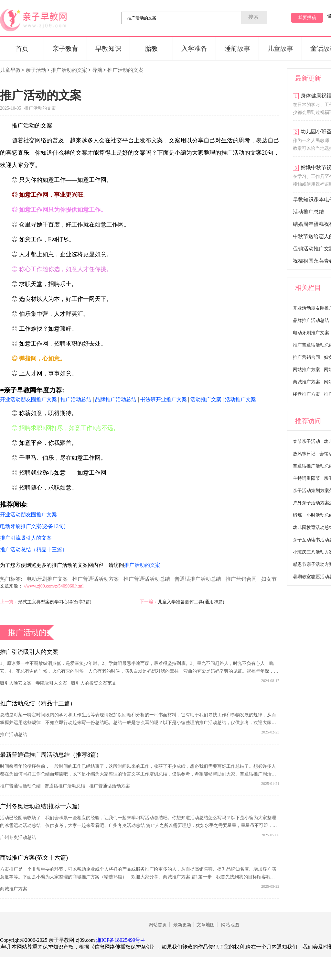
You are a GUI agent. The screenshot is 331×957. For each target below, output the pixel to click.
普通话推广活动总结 (198, 579)
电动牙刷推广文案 (47, 579)
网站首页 (158, 924)
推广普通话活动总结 (146, 579)
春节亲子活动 (306, 441)
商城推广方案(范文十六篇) (34, 857)
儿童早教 (10, 70)
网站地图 (230, 924)
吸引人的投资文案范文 (93, 683)
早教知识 (108, 48)
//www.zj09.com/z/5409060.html (54, 586)
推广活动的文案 (69, 70)
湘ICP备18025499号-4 (120, 940)
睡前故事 (237, 48)
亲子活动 (36, 70)
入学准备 (194, 48)
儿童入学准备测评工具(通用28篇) (191, 602)
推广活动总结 (13, 734)
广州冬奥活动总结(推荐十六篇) (40, 806)
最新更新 (182, 924)
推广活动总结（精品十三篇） (38, 703)
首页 (22, 48)
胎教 (151, 48)
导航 (97, 70)
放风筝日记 (304, 453)
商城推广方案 (13, 888)
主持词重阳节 (306, 478)
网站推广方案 (306, 369)
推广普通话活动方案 (95, 579)
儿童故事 (280, 48)
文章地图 (206, 924)
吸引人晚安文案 (16, 683)
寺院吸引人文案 (51, 683)
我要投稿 (307, 17)
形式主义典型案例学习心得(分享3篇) (54, 602)
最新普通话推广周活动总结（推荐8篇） (51, 755)
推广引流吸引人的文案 (29, 652)
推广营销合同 (241, 579)
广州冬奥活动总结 (18, 837)
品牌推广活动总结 (311, 320)
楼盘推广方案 (306, 394)
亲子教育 (65, 48)
